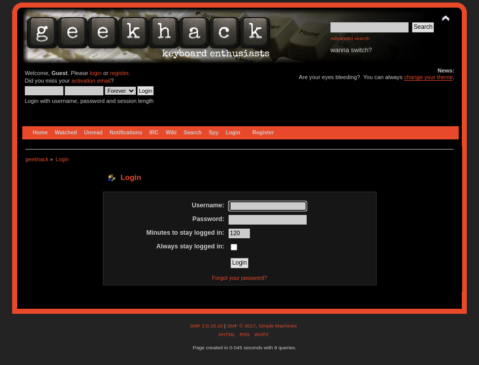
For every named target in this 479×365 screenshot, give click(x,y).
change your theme (428, 77)
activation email (90, 81)
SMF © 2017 (241, 325)
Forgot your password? (239, 278)
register (119, 73)
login (96, 73)
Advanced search (350, 38)
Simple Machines (278, 325)
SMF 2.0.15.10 (207, 325)
